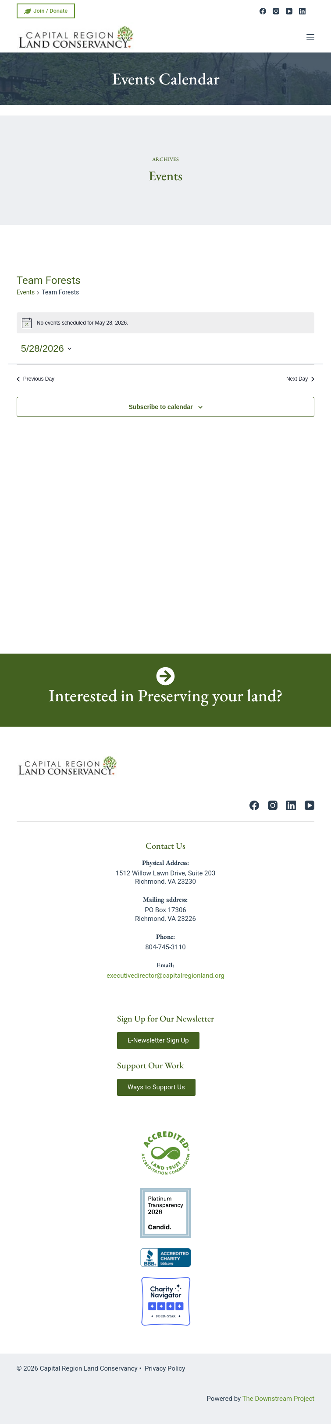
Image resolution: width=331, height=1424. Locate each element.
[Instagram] (276, 11)
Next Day (300, 379)
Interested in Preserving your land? (166, 695)
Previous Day (35, 379)
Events (26, 292)
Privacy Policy (165, 1368)
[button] (158, 1040)
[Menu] (310, 37)
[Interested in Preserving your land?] (165, 676)
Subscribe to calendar (160, 406)
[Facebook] (263, 11)
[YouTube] (289, 11)
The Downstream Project (278, 1399)
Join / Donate (46, 10)
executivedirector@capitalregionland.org (165, 976)
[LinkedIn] (302, 11)
